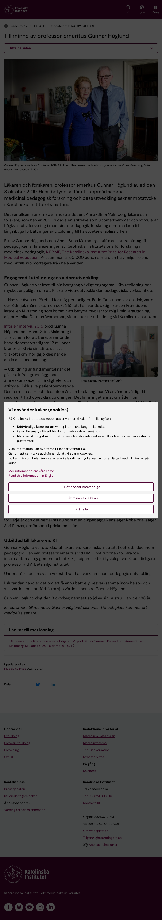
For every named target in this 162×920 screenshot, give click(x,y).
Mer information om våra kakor (31, 471)
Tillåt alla (81, 509)
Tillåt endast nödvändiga (81, 487)
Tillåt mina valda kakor (81, 498)
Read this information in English (31, 475)
